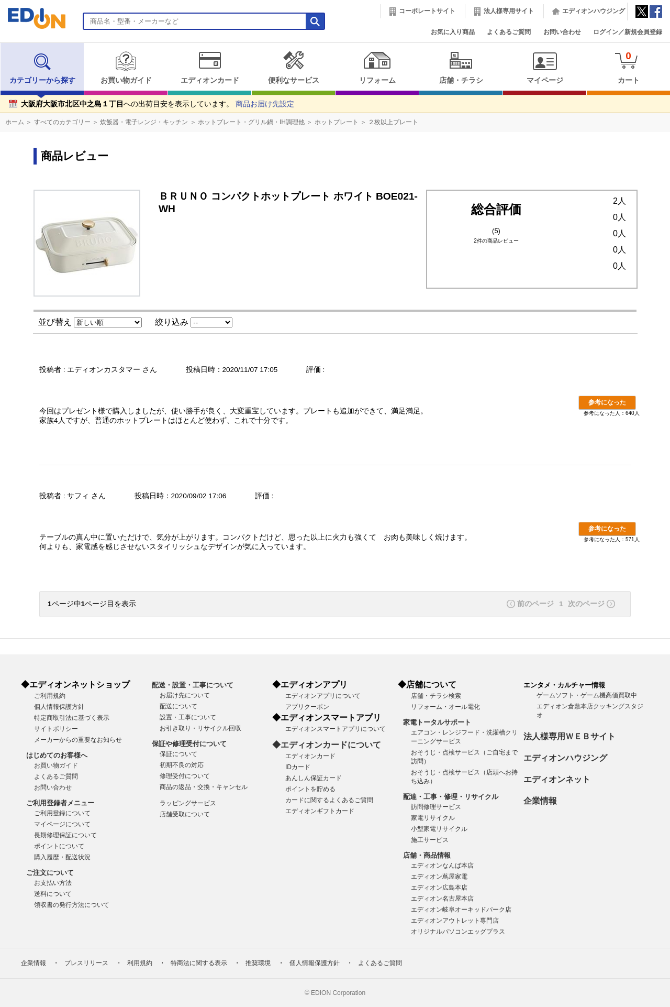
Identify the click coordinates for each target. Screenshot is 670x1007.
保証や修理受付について (189, 744)
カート (628, 67)
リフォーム (377, 67)
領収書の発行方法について (71, 905)
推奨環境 (258, 963)
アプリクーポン (307, 706)
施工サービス (430, 840)
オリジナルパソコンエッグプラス (458, 931)
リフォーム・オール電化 (445, 706)
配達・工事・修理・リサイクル (450, 797)
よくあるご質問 (509, 32)
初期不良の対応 (182, 765)
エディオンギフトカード (319, 811)
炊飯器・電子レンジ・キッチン (144, 122)
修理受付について (185, 776)
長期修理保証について (65, 835)
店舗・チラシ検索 (436, 695)
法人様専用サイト (509, 11)
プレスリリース (86, 963)
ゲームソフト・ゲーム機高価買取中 (587, 695)
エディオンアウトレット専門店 (455, 920)
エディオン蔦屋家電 (439, 876)
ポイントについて (59, 846)
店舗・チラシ (460, 67)
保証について (178, 754)
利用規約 (139, 963)
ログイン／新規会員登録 (627, 32)
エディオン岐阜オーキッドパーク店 (461, 909)
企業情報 (540, 800)
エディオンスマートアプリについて (335, 728)
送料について (53, 893)
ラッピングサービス (188, 803)
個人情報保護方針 (59, 706)
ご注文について (50, 873)
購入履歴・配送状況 (62, 857)
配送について (178, 706)
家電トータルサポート (437, 722)
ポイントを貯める (310, 789)
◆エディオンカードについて (326, 744)
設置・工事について (188, 717)
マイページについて (62, 824)
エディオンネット (556, 779)
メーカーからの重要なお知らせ (78, 739)
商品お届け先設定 (265, 104)
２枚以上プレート (393, 122)
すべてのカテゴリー (62, 122)
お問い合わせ (562, 32)
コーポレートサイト (427, 11)
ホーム (14, 122)
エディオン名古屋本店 (442, 898)
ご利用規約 (49, 695)
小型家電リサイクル (439, 829)
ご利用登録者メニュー (60, 803)
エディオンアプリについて (323, 695)
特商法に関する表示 (199, 963)
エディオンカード (209, 67)
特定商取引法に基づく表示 (71, 717)
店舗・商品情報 (427, 855)
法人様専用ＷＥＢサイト (569, 736)
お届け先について (185, 695)
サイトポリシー (56, 728)
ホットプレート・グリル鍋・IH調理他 (251, 122)
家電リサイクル (433, 818)
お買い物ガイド (126, 67)
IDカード (297, 767)
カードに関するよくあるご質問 (329, 800)
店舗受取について (185, 814)
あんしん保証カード (313, 778)
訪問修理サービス (436, 807)
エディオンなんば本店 (442, 865)
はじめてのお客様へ (56, 755)
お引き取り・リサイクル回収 (200, 728)
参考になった (607, 402)
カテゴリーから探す (42, 67)
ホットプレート (337, 122)
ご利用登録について (62, 813)
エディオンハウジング (593, 11)
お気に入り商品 (453, 32)
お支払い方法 (53, 882)
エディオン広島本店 (439, 887)
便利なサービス (293, 67)
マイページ (544, 67)
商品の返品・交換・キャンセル (204, 787)
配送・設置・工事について (192, 685)
